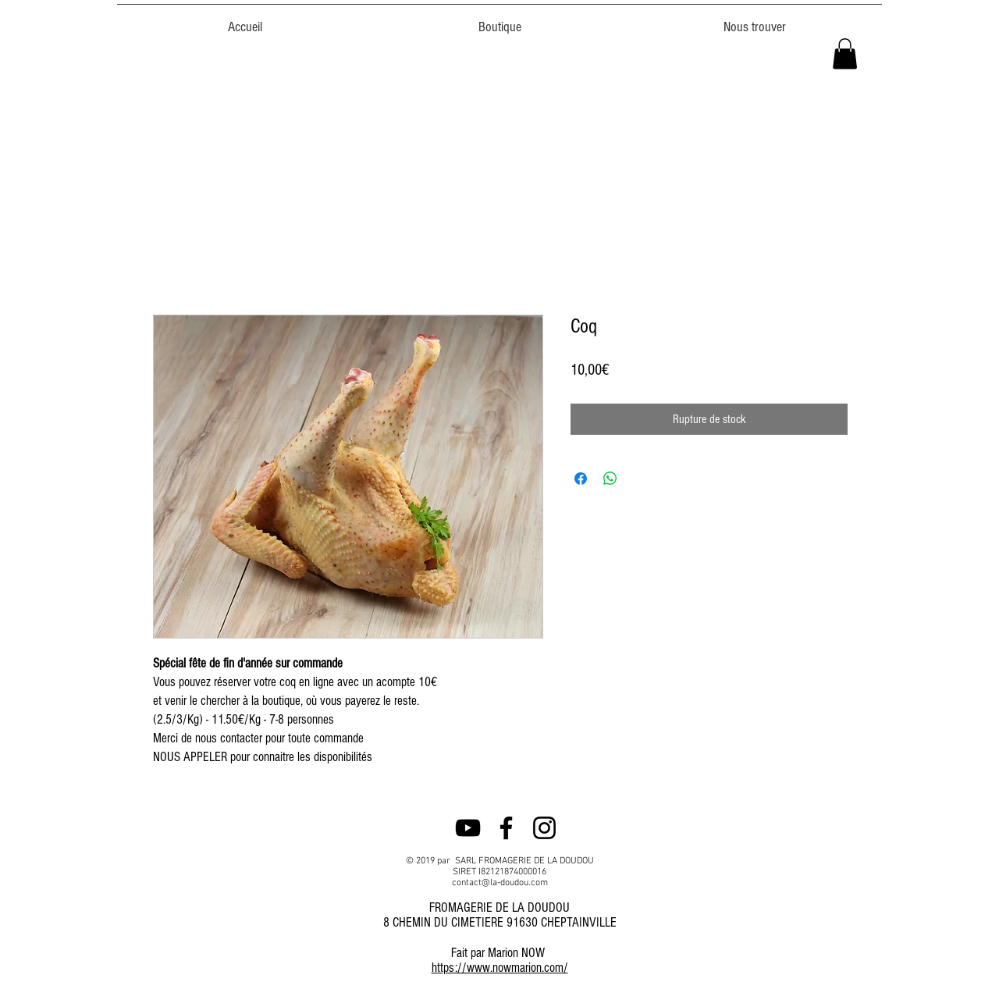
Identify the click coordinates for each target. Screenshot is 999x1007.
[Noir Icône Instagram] (544, 828)
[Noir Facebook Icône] (506, 828)
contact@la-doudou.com (500, 882)
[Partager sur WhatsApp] (610, 478)
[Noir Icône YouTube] (468, 828)
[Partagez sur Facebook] (580, 478)
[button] (845, 53)
